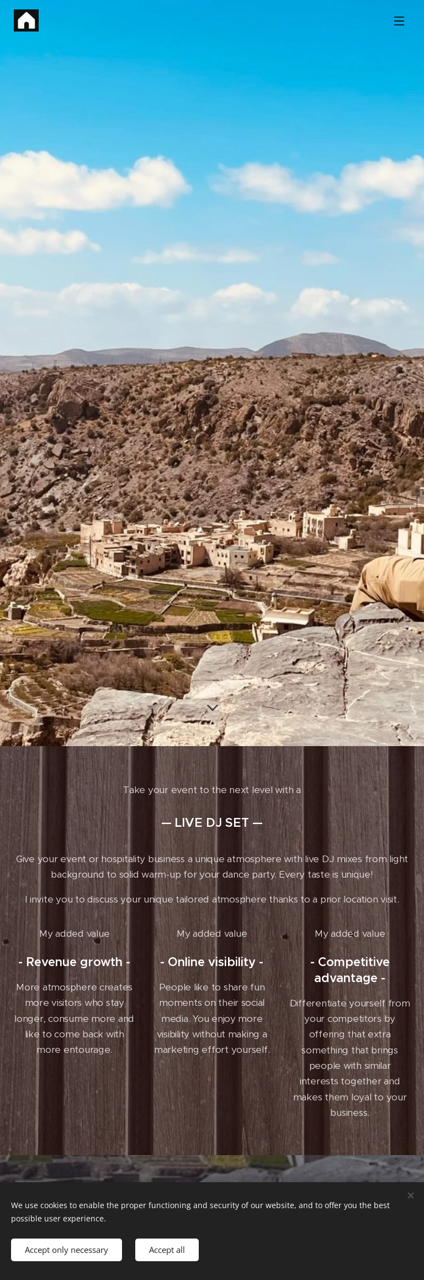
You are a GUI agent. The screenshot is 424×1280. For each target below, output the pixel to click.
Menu (399, 21)
